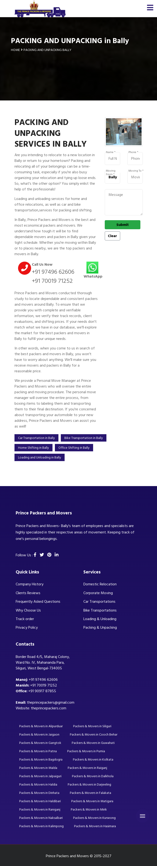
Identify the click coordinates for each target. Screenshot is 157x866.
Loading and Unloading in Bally (39, 457)
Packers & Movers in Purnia (86, 751)
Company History (29, 584)
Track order (25, 619)
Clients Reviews (28, 593)
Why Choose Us (28, 610)
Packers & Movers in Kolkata (93, 759)
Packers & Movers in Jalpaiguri (40, 776)
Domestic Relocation (100, 584)
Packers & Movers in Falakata (90, 793)
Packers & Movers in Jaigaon (39, 734)
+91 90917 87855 (42, 691)
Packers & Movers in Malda (38, 768)
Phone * (133, 152)
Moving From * (110, 171)
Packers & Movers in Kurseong (94, 818)
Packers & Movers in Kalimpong (41, 826)
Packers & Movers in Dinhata (39, 793)
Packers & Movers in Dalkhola (93, 776)
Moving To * (135, 171)
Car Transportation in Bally (36, 438)
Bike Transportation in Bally (83, 438)
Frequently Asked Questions (38, 601)
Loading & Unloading (99, 619)
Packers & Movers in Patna (38, 751)
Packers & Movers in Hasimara (95, 826)
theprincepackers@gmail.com (50, 702)
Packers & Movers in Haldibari (40, 801)
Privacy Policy (27, 627)
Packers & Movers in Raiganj (87, 768)
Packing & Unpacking (100, 627)
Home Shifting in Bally (33, 447)
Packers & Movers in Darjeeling (89, 784)
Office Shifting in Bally (74, 447)
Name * (110, 152)
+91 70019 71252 (52, 281)
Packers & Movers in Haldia (38, 784)
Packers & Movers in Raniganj (39, 809)
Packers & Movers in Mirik (89, 809)
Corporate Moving (98, 593)
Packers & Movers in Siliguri (92, 726)
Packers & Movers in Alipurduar (41, 726)
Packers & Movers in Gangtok (40, 743)
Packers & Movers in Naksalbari (41, 818)
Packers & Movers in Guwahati (93, 743)
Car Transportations (99, 601)
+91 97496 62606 (53, 272)
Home (15, 50)
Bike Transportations (100, 610)
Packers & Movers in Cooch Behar (93, 734)
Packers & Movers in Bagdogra (40, 759)
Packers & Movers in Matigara (92, 801)
